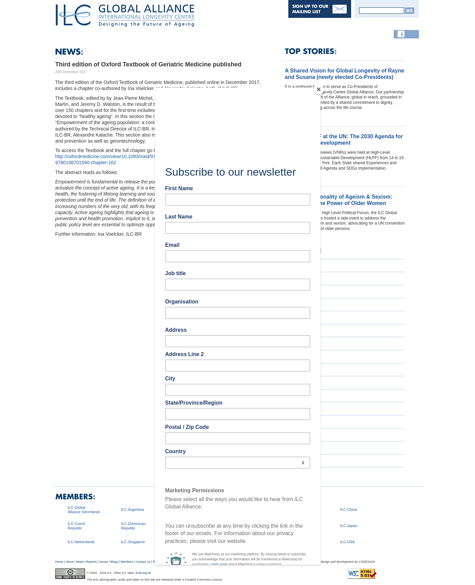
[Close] (319, 89)
